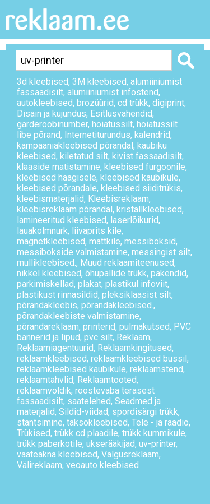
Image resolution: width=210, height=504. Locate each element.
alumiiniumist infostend (112, 92)
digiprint (168, 103)
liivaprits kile (97, 230)
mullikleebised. (46, 262)
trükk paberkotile (49, 443)
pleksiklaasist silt (136, 294)
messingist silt (161, 252)
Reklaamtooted (107, 379)
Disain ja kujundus (51, 113)
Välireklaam (39, 465)
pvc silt (98, 337)
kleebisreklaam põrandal (65, 209)
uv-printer (157, 443)
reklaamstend (156, 369)
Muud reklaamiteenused (127, 262)
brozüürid (95, 103)
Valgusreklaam (130, 454)
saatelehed (89, 401)
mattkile (104, 241)
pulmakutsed (144, 326)
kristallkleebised (149, 209)
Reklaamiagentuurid (55, 348)
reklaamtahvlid (45, 379)
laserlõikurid (134, 220)
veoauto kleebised (102, 465)
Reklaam (133, 337)
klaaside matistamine (58, 166)
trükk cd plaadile (86, 433)
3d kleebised (42, 81)
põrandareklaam (48, 326)
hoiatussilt (112, 124)
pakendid (168, 273)
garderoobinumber (52, 124)
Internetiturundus (97, 135)
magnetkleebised (51, 241)
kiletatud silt (84, 156)
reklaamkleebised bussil (139, 358)
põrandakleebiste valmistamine (78, 316)
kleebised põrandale (57, 188)
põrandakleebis (47, 305)
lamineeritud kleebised (61, 220)
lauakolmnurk (42, 230)
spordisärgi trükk (145, 411)
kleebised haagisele (56, 177)
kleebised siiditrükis (141, 188)
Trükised (33, 433)
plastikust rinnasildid (57, 294)
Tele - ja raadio (160, 422)
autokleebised (45, 103)
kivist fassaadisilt (147, 156)
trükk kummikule (153, 433)
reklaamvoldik (44, 390)
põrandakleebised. (117, 305)
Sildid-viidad (83, 411)
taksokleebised (97, 422)
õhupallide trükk (116, 273)
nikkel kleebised (49, 273)
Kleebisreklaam (118, 198)
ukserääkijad (110, 443)
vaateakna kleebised (57, 454)
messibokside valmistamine (72, 252)
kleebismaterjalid (50, 198)
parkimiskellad (45, 284)
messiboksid (150, 241)
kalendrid (152, 135)
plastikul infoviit (136, 284)
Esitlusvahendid (121, 113)
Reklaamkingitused (134, 348)
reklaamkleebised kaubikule (71, 369)
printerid (99, 326)
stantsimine (40, 422)
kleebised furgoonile (144, 166)
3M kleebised (99, 81)
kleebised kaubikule (139, 177)
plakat (89, 284)
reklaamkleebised (52, 358)
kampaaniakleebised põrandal (75, 145)
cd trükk (133, 103)
